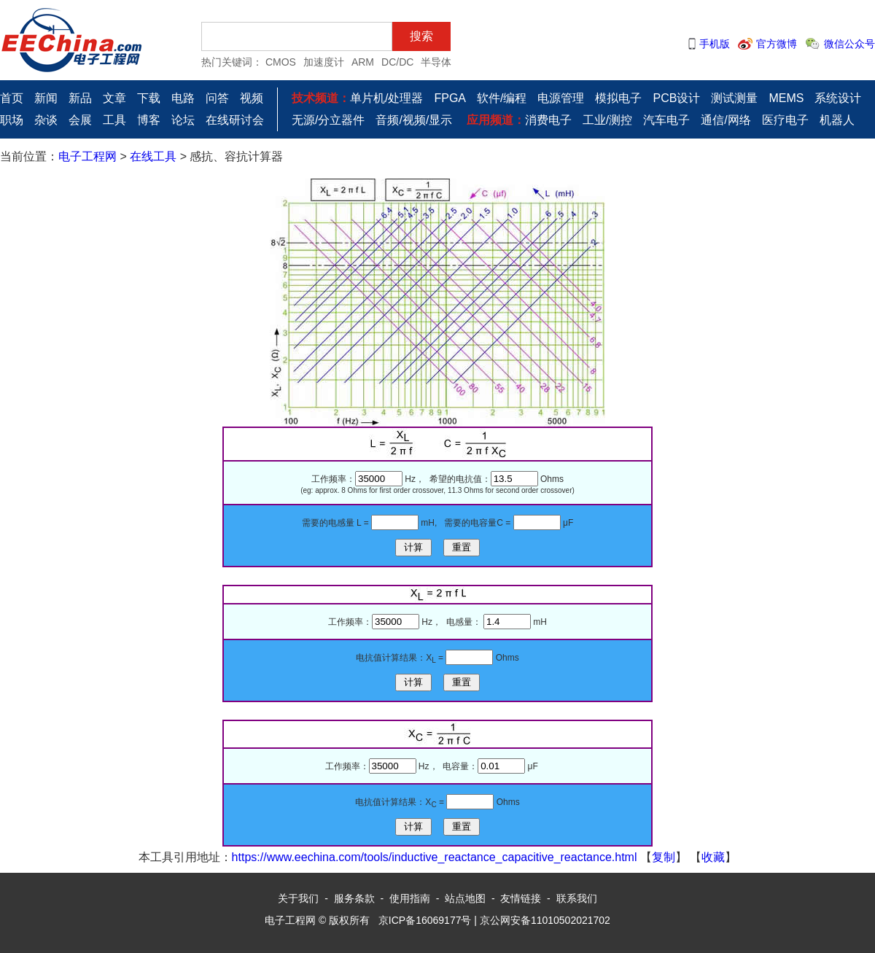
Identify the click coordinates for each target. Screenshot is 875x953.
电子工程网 (87, 156)
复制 (663, 857)
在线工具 (153, 156)
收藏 (713, 857)
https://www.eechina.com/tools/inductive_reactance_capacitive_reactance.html (434, 857)
